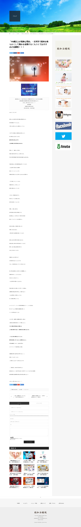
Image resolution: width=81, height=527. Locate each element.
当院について (52, 1)
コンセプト (36, 1)
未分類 (14, 49)
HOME (30, 1)
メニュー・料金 (44, 1)
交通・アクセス (60, 1)
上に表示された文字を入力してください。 (16, 438)
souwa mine (15, 389)
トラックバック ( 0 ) (39, 403)
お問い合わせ (68, 1)
